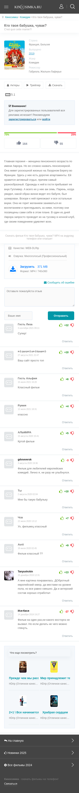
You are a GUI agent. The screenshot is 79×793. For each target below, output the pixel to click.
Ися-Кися (23, 610)
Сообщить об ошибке (59, 282)
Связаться (10, 783)
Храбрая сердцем (55, 712)
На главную (39, 740)
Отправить (61, 315)
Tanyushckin (25, 571)
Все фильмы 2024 (39, 765)
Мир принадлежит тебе (57, 678)
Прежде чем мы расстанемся (30, 678)
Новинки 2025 (39, 753)
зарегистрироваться (22, 119)
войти (46, 119)
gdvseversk (25, 459)
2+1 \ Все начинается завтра (29, 712)
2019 (31, 53)
